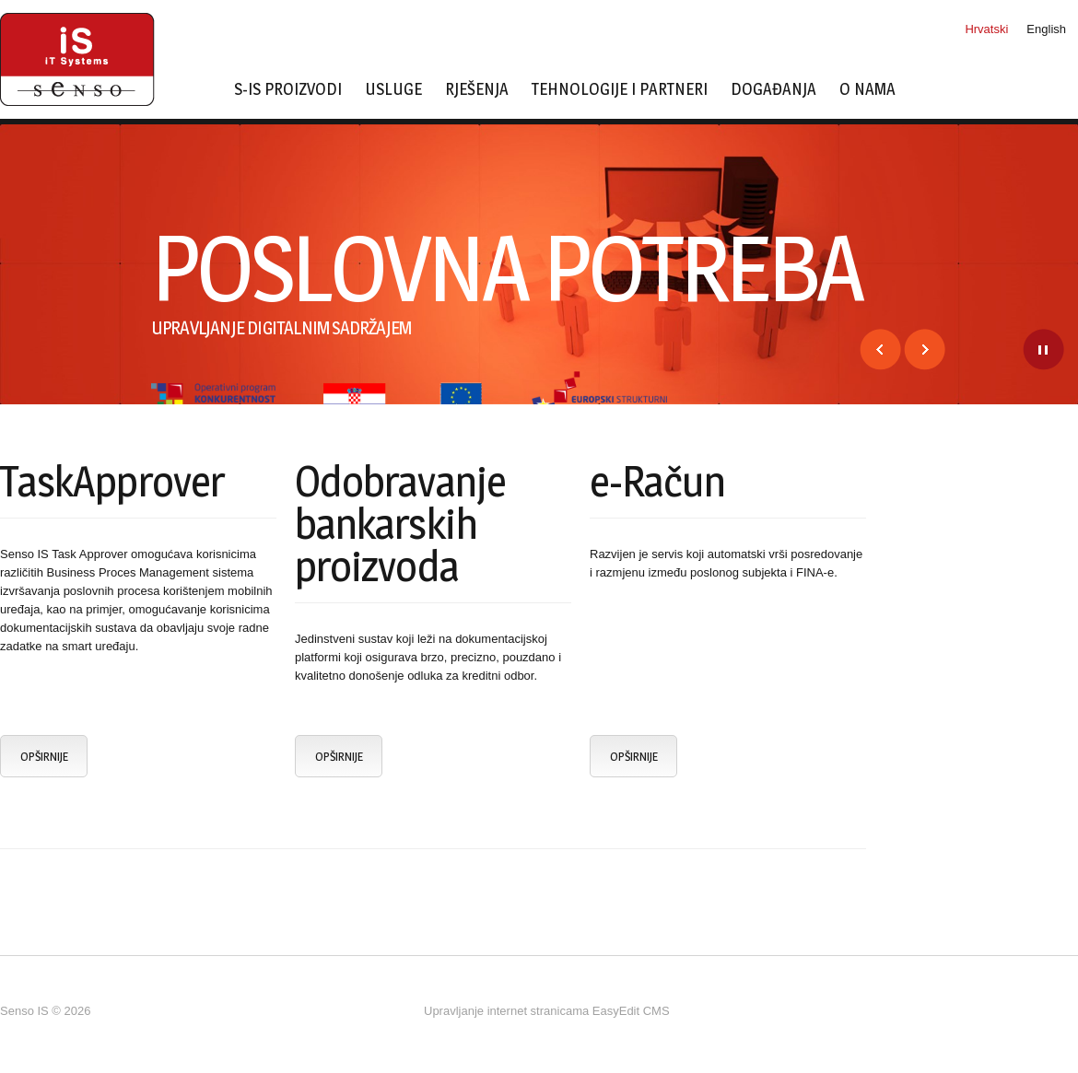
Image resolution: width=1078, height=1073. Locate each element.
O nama (867, 90)
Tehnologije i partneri (620, 90)
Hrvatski (986, 29)
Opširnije (44, 756)
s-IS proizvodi (288, 90)
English (1046, 29)
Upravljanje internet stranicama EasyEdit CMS (547, 1011)
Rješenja (477, 90)
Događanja (773, 90)
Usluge (393, 90)
